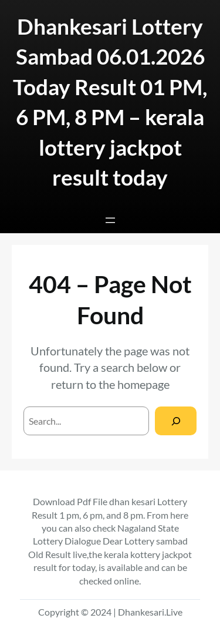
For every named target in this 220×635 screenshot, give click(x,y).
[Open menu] (110, 220)
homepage (143, 384)
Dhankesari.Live (150, 611)
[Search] (176, 420)
